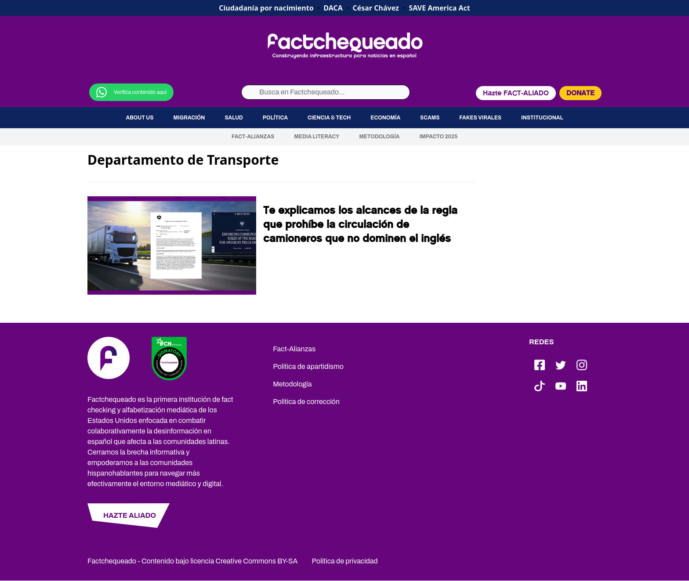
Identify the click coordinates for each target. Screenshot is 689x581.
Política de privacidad (345, 561)
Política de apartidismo (308, 366)
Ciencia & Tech (329, 118)
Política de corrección (306, 401)
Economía (385, 118)
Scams (429, 118)
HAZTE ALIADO (129, 515)
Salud (234, 118)
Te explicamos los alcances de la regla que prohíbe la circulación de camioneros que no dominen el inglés (360, 224)
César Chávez (376, 8)
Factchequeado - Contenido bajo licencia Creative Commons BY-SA (192, 561)
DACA (333, 8)
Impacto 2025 (439, 137)
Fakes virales (480, 118)
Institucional (542, 118)
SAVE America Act (439, 8)
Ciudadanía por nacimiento (266, 8)
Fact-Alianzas (253, 137)
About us (139, 118)
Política (275, 118)
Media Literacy (316, 137)
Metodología (379, 137)
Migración (189, 118)
